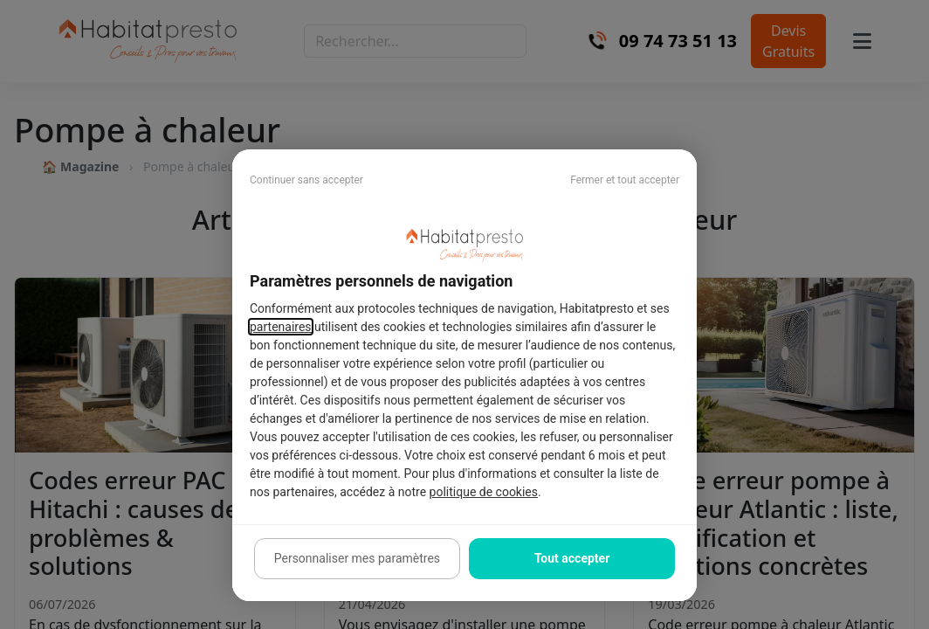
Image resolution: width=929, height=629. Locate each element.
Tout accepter (571, 558)
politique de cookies (484, 492)
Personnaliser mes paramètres (357, 558)
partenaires (281, 327)
